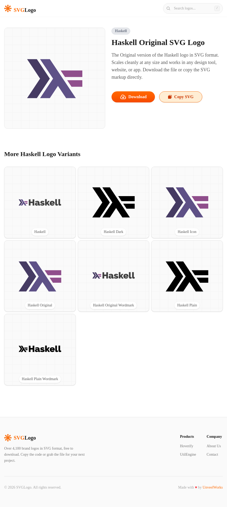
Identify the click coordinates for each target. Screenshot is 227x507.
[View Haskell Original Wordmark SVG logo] (113, 276)
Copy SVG (180, 97)
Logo (20, 437)
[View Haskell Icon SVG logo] (187, 202)
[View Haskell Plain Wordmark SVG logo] (40, 349)
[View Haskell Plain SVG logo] (187, 276)
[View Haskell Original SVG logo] (40, 276)
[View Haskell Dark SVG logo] (113, 202)
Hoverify (186, 446)
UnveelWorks (213, 487)
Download (133, 97)
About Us (214, 446)
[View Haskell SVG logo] (40, 202)
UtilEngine (188, 454)
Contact (212, 454)
